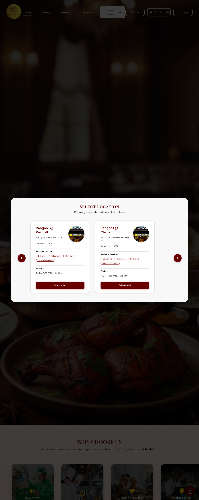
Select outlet (60, 285)
